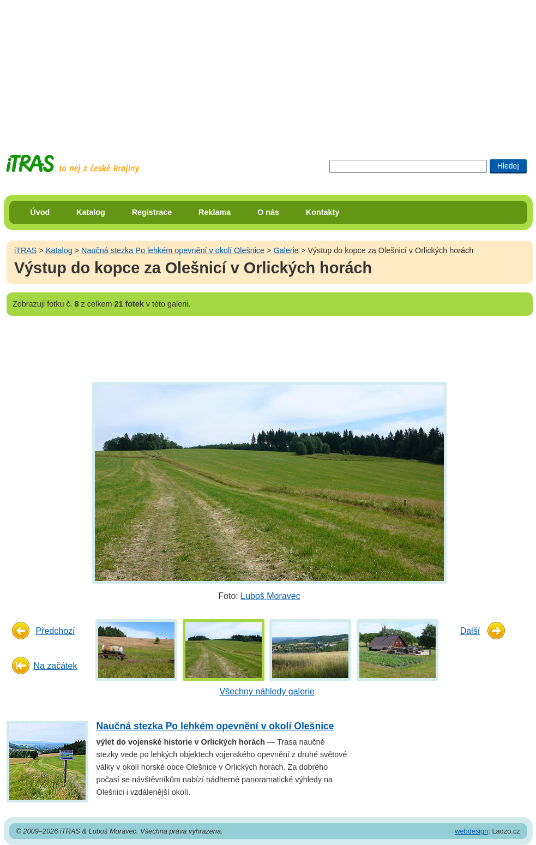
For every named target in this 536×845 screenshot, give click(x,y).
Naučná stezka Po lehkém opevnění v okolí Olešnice (172, 250)
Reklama (214, 212)
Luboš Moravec (270, 596)
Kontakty (323, 212)
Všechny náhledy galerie (267, 691)
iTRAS (25, 250)
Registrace (152, 212)
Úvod (40, 212)
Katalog (90, 212)
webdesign (471, 831)
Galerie (285, 250)
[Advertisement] (268, 68)
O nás (268, 212)
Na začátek (55, 665)
